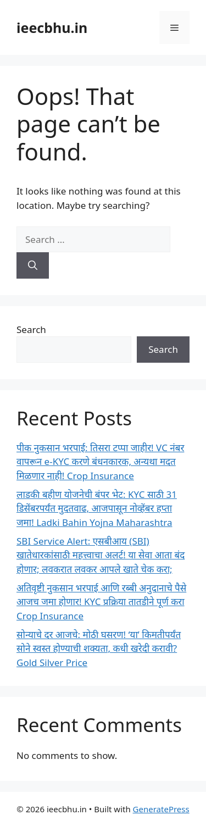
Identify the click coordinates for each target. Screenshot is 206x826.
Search (31, 329)
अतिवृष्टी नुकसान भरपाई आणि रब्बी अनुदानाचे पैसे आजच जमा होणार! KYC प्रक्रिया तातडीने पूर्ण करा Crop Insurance (101, 601)
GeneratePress (161, 808)
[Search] (32, 265)
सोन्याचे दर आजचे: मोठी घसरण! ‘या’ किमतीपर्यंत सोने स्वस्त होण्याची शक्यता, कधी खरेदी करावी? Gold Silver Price (98, 648)
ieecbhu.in (51, 27)
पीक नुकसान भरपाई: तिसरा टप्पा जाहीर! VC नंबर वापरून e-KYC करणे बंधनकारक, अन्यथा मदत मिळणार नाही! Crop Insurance (100, 461)
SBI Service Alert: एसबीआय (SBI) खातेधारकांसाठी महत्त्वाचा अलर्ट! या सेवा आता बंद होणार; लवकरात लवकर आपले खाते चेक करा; (100, 555)
